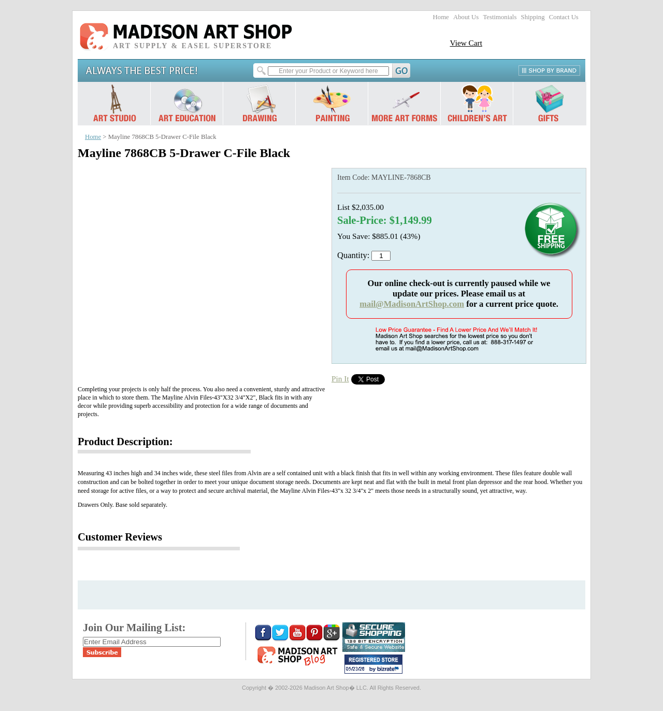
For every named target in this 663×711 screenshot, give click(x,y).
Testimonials (499, 17)
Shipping (533, 17)
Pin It (340, 378)
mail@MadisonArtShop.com (411, 304)
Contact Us (564, 17)
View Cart (466, 42)
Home (441, 17)
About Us (466, 17)
